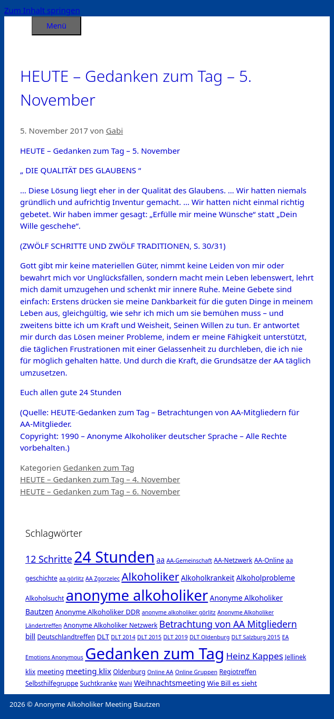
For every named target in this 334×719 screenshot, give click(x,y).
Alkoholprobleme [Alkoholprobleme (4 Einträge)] (265, 578)
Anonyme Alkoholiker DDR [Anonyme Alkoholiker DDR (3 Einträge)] (97, 612)
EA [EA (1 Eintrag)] (285, 637)
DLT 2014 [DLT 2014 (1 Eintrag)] (123, 637)
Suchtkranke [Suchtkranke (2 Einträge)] (98, 683)
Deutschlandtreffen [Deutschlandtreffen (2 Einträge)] (66, 636)
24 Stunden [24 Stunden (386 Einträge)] (114, 556)
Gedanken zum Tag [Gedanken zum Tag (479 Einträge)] (154, 653)
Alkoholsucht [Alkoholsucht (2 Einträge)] (44, 598)
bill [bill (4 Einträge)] (30, 636)
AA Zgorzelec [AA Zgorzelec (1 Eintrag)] (102, 578)
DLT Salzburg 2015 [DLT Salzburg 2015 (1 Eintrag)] (256, 637)
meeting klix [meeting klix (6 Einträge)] (88, 671)
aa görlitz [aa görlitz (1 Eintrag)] (71, 578)
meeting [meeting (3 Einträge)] (50, 671)
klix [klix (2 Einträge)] (30, 671)
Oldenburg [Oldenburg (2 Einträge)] (129, 671)
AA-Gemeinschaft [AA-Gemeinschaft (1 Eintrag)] (189, 560)
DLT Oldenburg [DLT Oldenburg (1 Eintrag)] (209, 637)
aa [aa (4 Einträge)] (161, 560)
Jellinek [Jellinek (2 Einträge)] (295, 656)
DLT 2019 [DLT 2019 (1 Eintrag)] (176, 637)
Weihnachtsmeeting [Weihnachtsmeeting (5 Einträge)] (169, 683)
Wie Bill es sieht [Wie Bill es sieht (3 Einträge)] (232, 683)
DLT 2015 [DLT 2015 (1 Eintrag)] (149, 637)
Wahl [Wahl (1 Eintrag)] (125, 683)
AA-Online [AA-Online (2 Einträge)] (269, 560)
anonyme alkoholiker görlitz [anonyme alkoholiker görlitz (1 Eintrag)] (179, 612)
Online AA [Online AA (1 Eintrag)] (160, 672)
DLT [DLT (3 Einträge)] (103, 636)
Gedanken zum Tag (99, 467)
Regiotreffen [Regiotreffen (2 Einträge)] (237, 671)
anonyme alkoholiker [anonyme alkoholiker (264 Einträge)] (137, 595)
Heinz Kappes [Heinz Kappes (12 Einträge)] (254, 656)
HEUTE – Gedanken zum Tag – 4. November (100, 479)
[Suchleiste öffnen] (18, 24)
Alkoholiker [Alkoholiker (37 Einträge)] (150, 576)
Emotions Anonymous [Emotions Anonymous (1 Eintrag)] (54, 657)
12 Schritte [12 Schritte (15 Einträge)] (48, 559)
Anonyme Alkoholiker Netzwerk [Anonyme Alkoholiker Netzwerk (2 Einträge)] (110, 625)
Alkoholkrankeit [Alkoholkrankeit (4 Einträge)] (207, 578)
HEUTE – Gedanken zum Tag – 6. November (100, 491)
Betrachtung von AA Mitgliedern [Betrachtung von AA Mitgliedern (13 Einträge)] (228, 624)
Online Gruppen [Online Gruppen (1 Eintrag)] (196, 672)
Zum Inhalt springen (42, 10)
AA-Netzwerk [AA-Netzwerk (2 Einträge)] (233, 560)
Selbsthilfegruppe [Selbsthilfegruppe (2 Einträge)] (51, 683)
